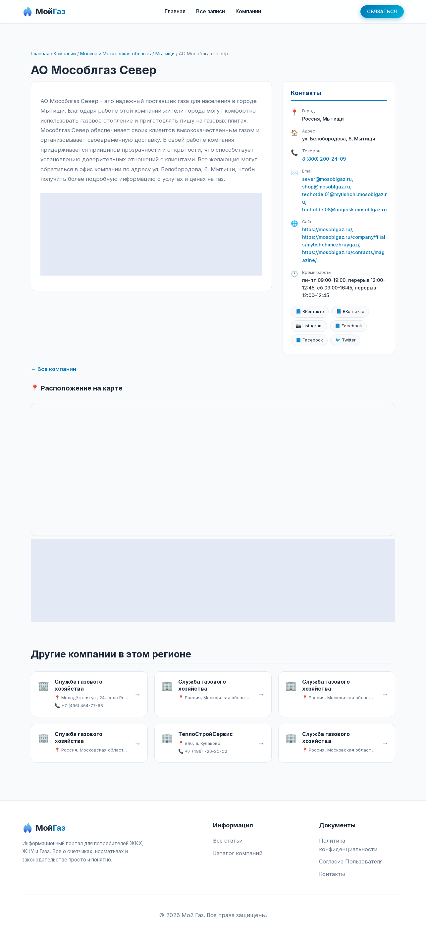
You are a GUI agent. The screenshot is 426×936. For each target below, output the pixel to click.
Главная (175, 11)
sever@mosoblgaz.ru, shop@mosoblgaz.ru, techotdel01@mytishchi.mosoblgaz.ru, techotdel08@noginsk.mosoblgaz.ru (344, 194)
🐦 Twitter (345, 340)
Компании (248, 11)
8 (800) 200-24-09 (324, 159)
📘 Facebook (348, 325)
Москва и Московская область (115, 53)
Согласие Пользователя (351, 861)
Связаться (382, 11)
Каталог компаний (237, 853)
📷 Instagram (309, 325)
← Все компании (53, 369)
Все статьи (227, 840)
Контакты (332, 874)
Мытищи (165, 53)
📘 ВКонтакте (310, 311)
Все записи (210, 11)
